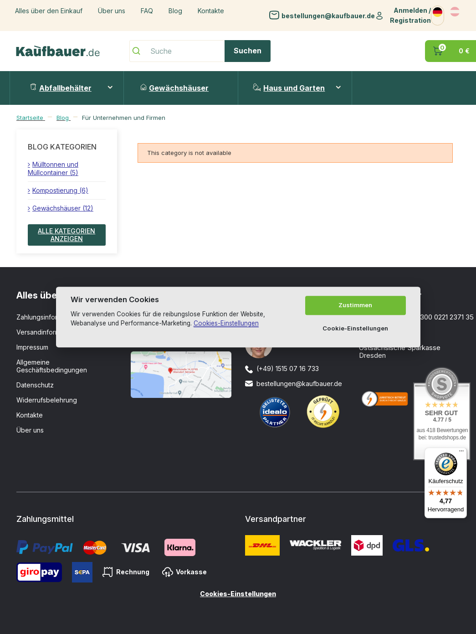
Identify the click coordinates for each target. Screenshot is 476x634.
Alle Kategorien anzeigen (66, 235)
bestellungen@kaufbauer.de (328, 15)
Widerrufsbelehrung (46, 400)
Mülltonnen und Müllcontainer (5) (53, 168)
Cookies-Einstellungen (238, 594)
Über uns (111, 11)
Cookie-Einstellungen (355, 328)
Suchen (247, 50)
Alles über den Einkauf (48, 11)
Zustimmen (355, 305)
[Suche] (200, 51)
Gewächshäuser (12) (62, 208)
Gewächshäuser (175, 88)
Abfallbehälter (61, 88)
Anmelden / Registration (410, 15)
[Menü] (461, 453)
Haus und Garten (289, 88)
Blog (175, 11)
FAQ (147, 11)
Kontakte (211, 11)
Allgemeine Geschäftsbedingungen (51, 366)
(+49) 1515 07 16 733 (287, 368)
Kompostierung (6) (60, 190)
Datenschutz (35, 385)
